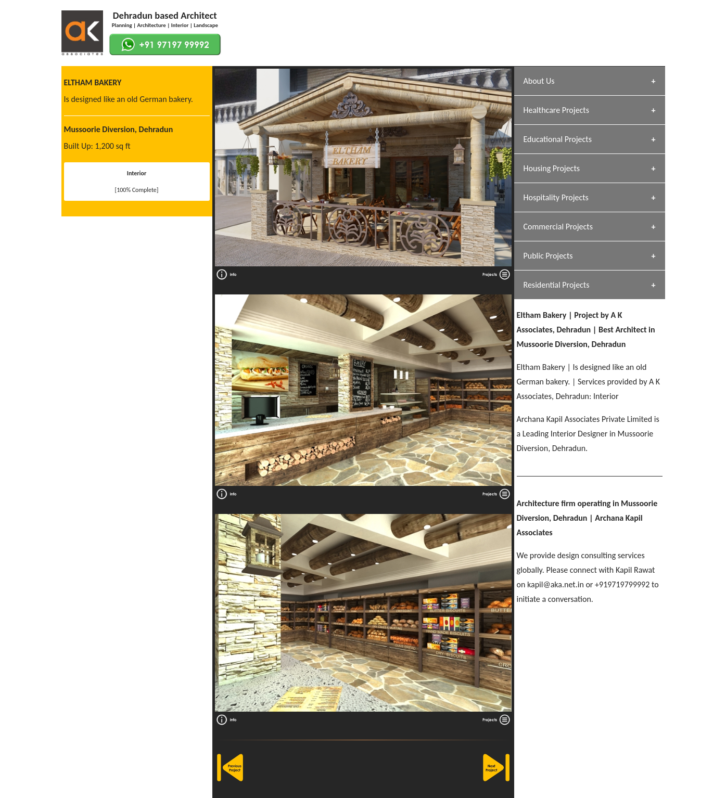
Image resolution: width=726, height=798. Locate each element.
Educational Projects (558, 139)
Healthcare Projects (556, 110)
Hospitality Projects (556, 197)
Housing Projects (552, 168)
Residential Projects (557, 285)
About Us (539, 81)
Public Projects (548, 256)
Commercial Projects (558, 226)
